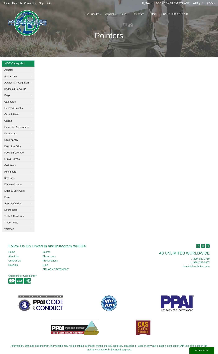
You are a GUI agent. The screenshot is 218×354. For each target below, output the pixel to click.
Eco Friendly (93, 14)
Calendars (10, 101)
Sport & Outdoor (13, 203)
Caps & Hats (11, 114)
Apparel (110, 14)
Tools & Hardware (14, 216)
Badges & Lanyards (15, 89)
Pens (7, 197)
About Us (17, 3)
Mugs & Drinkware (14, 190)
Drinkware (140, 14)
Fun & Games (12, 159)
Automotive (10, 76)
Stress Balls (10, 210)
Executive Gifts (12, 146)
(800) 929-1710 (201, 258)
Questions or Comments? (22, 276)
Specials (13, 265)
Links (49, 3)
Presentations (50, 260)
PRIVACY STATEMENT (56, 269)
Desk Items (10, 133)
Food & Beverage (14, 152)
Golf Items (10, 165)
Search (147, 3)
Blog (41, 3)
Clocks (8, 121)
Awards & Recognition (16, 82)
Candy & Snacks (13, 108)
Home (6, 3)
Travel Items (11, 222)
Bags (124, 14)
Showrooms (49, 256)
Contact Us (30, 3)
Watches (9, 229)
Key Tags (9, 178)
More (155, 14)
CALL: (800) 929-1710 (175, 14)
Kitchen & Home (13, 184)
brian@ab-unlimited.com (196, 266)
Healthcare (10, 171)
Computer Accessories (16, 127)
